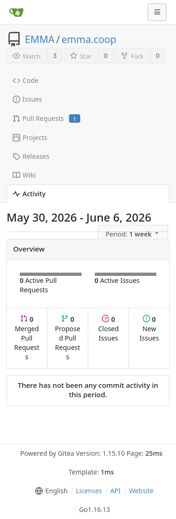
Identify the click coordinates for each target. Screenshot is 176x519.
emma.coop (88, 39)
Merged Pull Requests (26, 338)
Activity (29, 193)
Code (25, 80)
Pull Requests (46, 118)
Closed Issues (108, 328)
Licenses (89, 490)
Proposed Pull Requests (67, 338)
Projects (30, 137)
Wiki (24, 175)
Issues (27, 99)
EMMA (39, 39)
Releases (31, 156)
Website (141, 490)
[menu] (133, 233)
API (115, 490)
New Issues (149, 328)
